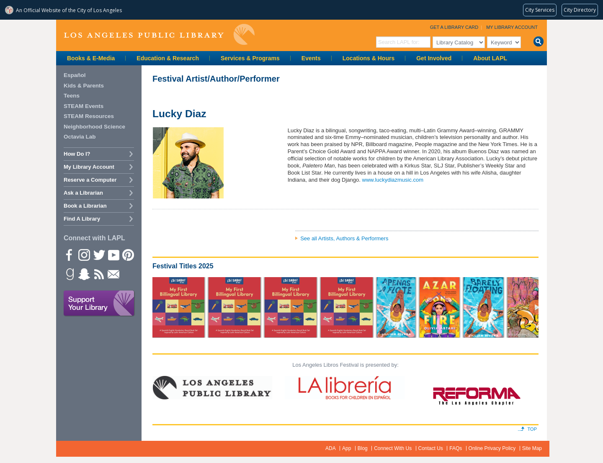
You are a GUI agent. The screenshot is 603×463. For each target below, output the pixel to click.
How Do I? (77, 154)
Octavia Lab (80, 137)
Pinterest (127, 254)
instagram (83, 254)
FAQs (455, 448)
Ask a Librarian (83, 193)
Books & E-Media (91, 58)
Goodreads (69, 273)
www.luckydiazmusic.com (393, 180)
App (346, 448)
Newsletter (113, 273)
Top (532, 429)
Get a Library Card (454, 27)
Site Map (532, 448)
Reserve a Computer (90, 180)
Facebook (69, 254)
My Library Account (512, 27)
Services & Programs (250, 58)
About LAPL (490, 58)
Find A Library (82, 219)
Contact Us (430, 448)
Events (311, 58)
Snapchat (83, 273)
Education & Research (168, 58)
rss (98, 273)
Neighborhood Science (94, 126)
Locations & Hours (368, 58)
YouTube (113, 254)
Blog (363, 448)
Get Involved (433, 58)
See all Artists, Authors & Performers (344, 238)
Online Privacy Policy (492, 448)
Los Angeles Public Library (159, 34)
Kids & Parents (84, 85)
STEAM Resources (89, 116)
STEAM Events (83, 106)
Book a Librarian (85, 206)
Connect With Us (393, 448)
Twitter (98, 254)
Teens (72, 96)
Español (75, 75)
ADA (330, 448)
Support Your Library (99, 303)
